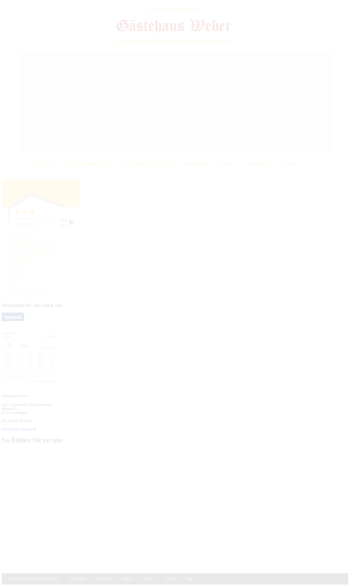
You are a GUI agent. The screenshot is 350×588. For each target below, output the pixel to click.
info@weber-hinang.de (19, 429)
